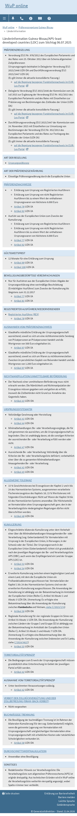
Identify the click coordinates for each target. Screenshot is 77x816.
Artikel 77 (19, 240)
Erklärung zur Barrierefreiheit (59, 793)
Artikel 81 (19, 300)
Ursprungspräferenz (18, 163)
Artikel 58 (19, 742)
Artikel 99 (19, 262)
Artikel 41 (19, 418)
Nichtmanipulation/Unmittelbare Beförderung (35, 376)
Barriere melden (66, 797)
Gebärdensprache (66, 804)
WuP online (16, 5)
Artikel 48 (19, 516)
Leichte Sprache (67, 801)
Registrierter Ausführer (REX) (23, 314)
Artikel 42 (19, 671)
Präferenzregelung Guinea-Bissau (36, 27)
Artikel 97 (19, 347)
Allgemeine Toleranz (18, 480)
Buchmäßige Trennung (19, 714)
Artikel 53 (19, 564)
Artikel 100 (20, 267)
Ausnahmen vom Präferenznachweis (28, 327)
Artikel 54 (19, 568)
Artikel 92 (19, 211)
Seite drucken (10, 793)
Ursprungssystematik (18, 409)
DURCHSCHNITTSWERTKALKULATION (25, 751)
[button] (4, 18)
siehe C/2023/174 (55, 607)
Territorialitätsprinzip (19, 654)
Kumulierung (13, 524)
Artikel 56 (19, 611)
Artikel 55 (19, 646)
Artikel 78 (19, 206)
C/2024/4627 (21, 642)
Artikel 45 (19, 472)
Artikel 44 (19, 423)
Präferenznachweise (17, 184)
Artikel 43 (19, 400)
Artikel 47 (19, 447)
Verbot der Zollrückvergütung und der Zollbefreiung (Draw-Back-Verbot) (30, 699)
